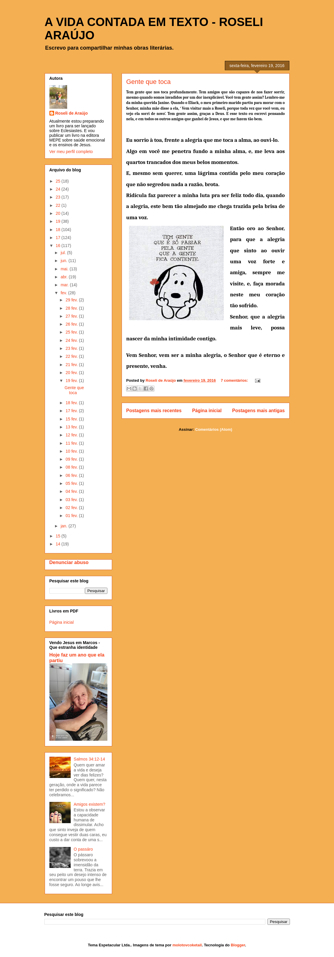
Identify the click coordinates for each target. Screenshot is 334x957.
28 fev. (72, 308)
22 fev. (72, 356)
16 (58, 245)
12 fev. (72, 435)
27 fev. (72, 316)
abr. (65, 276)
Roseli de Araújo (71, 113)
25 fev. (72, 332)
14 (58, 544)
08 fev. (72, 467)
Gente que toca (148, 81)
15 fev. (72, 419)
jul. (64, 252)
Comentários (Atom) (213, 429)
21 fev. (72, 364)
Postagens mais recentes (154, 410)
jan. (64, 526)
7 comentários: (235, 380)
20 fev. (72, 372)
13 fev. (72, 427)
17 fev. (72, 410)
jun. (64, 260)
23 (58, 197)
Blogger (238, 945)
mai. (65, 269)
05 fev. (72, 483)
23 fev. (72, 348)
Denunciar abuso (69, 562)
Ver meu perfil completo (71, 151)
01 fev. (72, 515)
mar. (65, 284)
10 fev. (72, 451)
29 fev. (72, 300)
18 (58, 229)
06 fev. (72, 475)
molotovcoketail (187, 945)
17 (58, 237)
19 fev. (72, 380)
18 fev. (72, 402)
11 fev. (72, 443)
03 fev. (72, 499)
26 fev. (72, 324)
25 (58, 181)
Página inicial (207, 410)
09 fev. (72, 459)
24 (58, 189)
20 (58, 213)
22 (58, 205)
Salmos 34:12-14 (89, 759)
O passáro (83, 849)
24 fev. (72, 340)
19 (58, 221)
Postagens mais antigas (258, 410)
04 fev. (72, 491)
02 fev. (72, 507)
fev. (64, 292)
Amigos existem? (89, 804)
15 (58, 536)
